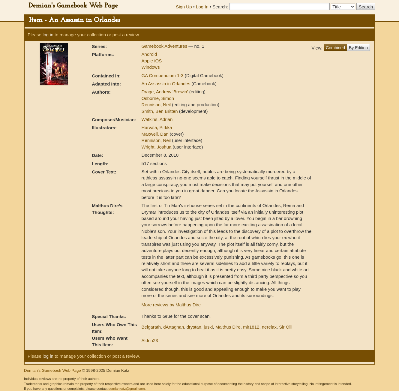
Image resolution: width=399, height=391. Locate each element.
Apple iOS (152, 60)
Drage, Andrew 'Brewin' (165, 91)
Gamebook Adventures (165, 46)
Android (149, 54)
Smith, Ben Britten (160, 111)
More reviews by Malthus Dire (171, 304)
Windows (151, 67)
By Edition (358, 47)
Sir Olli (285, 326)
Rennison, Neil (157, 104)
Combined (335, 47)
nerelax (269, 326)
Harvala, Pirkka (157, 127)
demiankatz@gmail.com (126, 388)
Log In (202, 6)
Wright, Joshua (157, 146)
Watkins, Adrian (157, 119)
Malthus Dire (228, 326)
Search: (220, 6)
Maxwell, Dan (156, 134)
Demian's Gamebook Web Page (73, 5)
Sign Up (184, 6)
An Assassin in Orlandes (167, 83)
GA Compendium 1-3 (163, 75)
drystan (194, 326)
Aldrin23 (150, 340)
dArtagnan (173, 326)
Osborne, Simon (158, 98)
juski (208, 326)
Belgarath (151, 326)
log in (48, 34)
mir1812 (251, 326)
